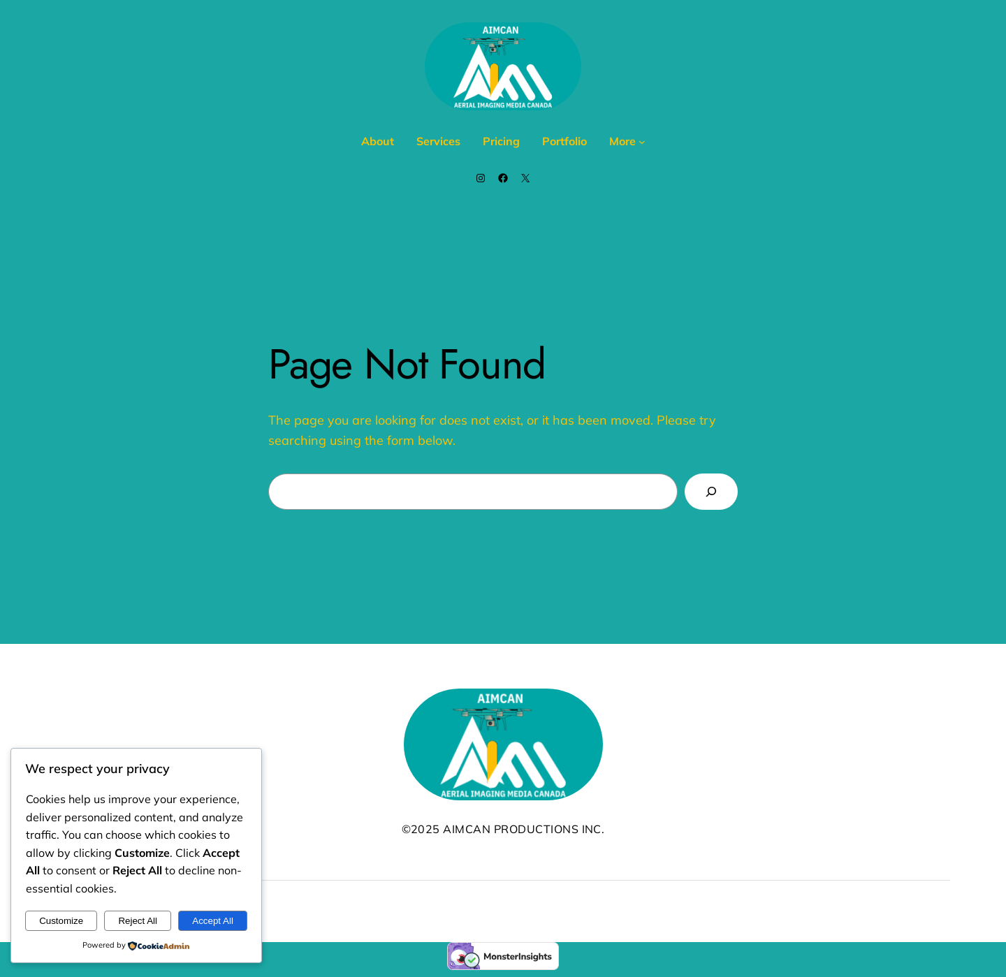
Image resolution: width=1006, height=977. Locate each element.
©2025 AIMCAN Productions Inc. (503, 829)
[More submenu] (642, 141)
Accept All (212, 921)
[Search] (711, 491)
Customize (61, 921)
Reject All (137, 921)
